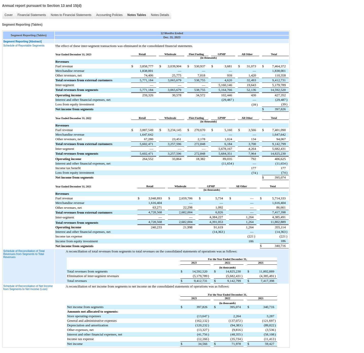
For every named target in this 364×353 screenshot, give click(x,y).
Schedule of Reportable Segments (23, 45)
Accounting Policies (109, 15)
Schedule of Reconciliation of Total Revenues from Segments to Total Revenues (24, 254)
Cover (9, 15)
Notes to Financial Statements (71, 15)
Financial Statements (32, 15)
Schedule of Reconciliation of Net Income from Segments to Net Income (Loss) (28, 287)
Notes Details (160, 15)
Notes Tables (136, 15)
